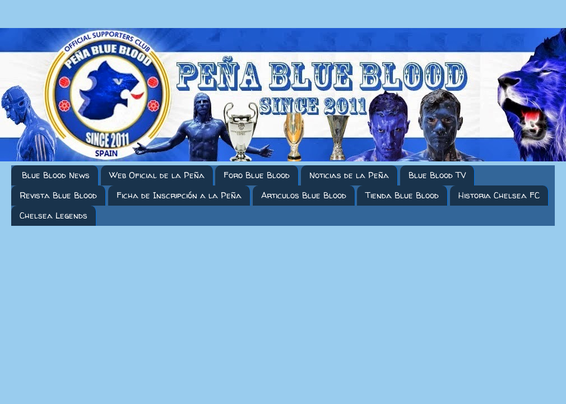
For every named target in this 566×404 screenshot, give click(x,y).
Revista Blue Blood (58, 195)
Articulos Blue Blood (303, 195)
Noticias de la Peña (349, 175)
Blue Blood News (56, 175)
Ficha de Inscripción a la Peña (179, 195)
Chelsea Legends (53, 215)
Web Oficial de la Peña (157, 175)
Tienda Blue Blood (402, 195)
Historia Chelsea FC (499, 195)
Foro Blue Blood (257, 175)
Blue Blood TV (437, 175)
